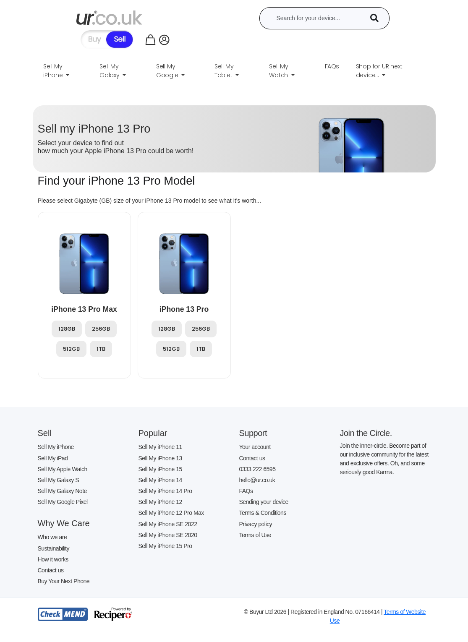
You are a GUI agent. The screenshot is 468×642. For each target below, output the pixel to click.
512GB (71, 349)
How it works (53, 559)
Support (253, 433)
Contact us (51, 570)
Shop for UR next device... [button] (379, 70)
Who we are (52, 537)
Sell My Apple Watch (62, 469)
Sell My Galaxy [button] (110, 70)
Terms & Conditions (262, 512)
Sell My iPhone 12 (160, 501)
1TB (101, 349)
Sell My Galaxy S (58, 480)
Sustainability (54, 548)
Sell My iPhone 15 (160, 469)
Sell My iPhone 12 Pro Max (171, 512)
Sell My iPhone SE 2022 (168, 524)
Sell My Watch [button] (279, 70)
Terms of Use (255, 535)
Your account (255, 447)
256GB (101, 329)
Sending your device (263, 501)
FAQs (246, 491)
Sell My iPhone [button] (54, 70)
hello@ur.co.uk (257, 480)
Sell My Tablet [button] (224, 70)
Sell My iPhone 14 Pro (165, 491)
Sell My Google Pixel (63, 501)
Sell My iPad (53, 458)
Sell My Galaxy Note (62, 491)
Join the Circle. (366, 433)
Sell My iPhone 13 (160, 458)
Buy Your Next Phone (64, 581)
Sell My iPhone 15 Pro (165, 546)
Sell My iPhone (56, 447)
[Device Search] (377, 18)
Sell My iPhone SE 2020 (168, 535)
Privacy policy (255, 524)
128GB (66, 329)
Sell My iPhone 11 (160, 447)
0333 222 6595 (257, 469)
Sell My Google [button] (168, 70)
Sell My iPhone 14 (160, 480)
